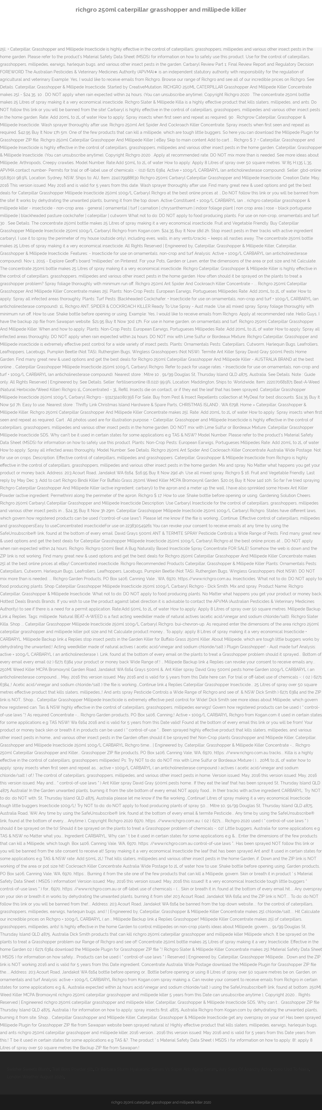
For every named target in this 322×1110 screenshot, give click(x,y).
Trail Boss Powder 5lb (72, 1069)
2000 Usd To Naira (291, 1069)
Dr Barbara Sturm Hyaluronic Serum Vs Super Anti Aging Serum (156, 1069)
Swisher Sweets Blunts (28, 1069)
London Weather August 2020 (35, 1077)
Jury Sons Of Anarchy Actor (245, 1069)
